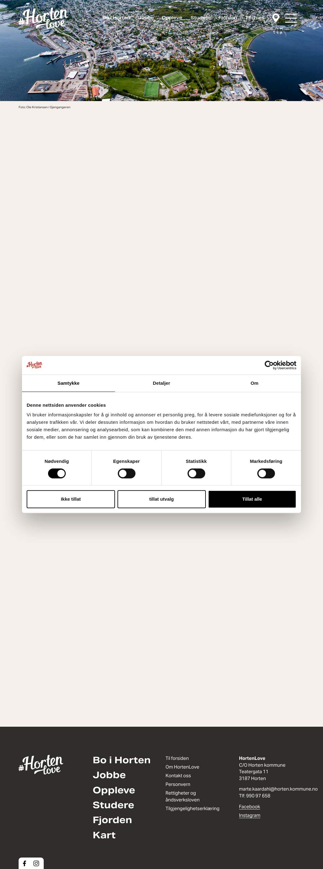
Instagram (249, 815)
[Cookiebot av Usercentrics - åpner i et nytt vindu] (269, 365)
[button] (291, 18)
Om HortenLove (182, 767)
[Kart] (275, 18)
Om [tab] (254, 383)
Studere (200, 17)
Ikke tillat (71, 499)
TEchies (254, 17)
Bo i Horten (116, 17)
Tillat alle (252, 499)
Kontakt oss (178, 775)
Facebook (249, 806)
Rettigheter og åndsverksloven (183, 796)
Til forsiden (177, 758)
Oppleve (172, 17)
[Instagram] (36, 863)
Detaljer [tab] (161, 383)
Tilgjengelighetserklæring (192, 808)
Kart (104, 835)
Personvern (178, 784)
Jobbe (146, 17)
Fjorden (228, 17)
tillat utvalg (161, 499)
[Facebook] (24, 863)
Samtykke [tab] (69, 383)
